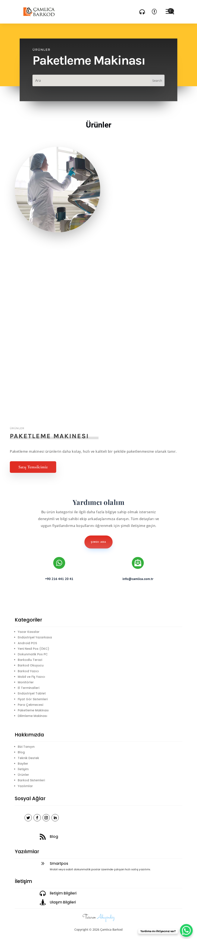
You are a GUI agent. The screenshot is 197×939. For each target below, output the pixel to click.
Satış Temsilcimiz (33, 467)
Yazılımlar (25, 786)
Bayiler (23, 763)
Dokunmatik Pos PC (33, 654)
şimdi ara (98, 541)
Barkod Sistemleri (31, 780)
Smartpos (59, 863)
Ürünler (23, 775)
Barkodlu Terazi (30, 660)
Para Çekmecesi (30, 705)
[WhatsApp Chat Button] (186, 930)
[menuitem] (142, 12)
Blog (21, 752)
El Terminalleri (28, 688)
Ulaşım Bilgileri (63, 902)
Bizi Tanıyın (26, 747)
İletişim (23, 769)
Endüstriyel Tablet (32, 693)
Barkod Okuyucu (31, 665)
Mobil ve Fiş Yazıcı (31, 677)
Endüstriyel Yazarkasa (35, 637)
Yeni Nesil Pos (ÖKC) (33, 649)
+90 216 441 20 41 (59, 579)
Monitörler (26, 682)
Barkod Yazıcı (28, 671)
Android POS (27, 643)
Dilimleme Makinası (32, 716)
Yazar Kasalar (29, 632)
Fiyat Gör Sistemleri (33, 699)
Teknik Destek (28, 758)
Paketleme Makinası (33, 710)
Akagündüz (106, 917)
